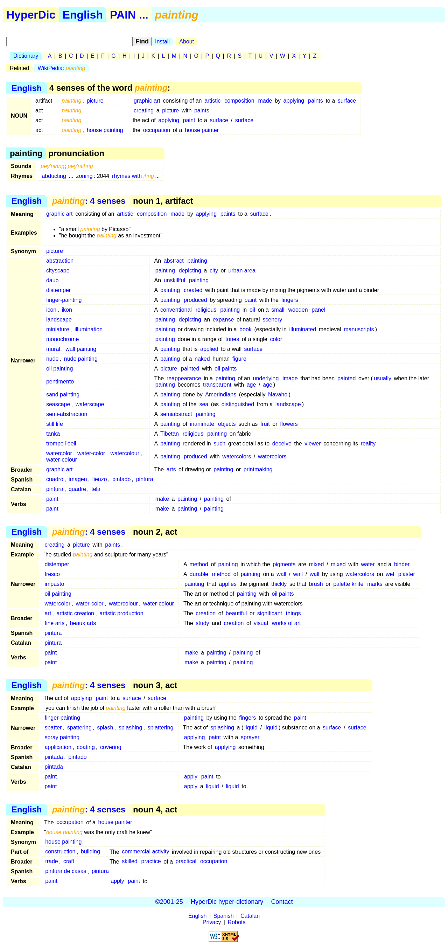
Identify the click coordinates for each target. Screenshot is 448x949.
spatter (53, 727)
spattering (79, 727)
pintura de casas (65, 871)
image (290, 378)
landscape (59, 320)
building (90, 852)
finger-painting (64, 300)
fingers (289, 300)
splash (105, 727)
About (186, 41)
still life (54, 424)
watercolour (124, 453)
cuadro (54, 479)
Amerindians (220, 394)
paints (315, 101)
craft (68, 862)
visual (261, 623)
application (57, 747)
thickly (279, 584)
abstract (174, 261)
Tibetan (169, 434)
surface (347, 101)
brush (316, 584)
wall (281, 574)
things (293, 613)
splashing (130, 727)
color (276, 339)
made (265, 101)
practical (186, 862)
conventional (176, 310)
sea (203, 404)
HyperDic (31, 14)
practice (151, 862)
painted (190, 369)
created (193, 290)
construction (60, 852)
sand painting (62, 394)
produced (195, 300)
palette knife (348, 584)
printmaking (258, 469)
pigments (284, 564)
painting (197, 261)
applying (294, 101)
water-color (91, 453)
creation (206, 613)
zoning (84, 176)
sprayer (250, 737)
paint (189, 120)
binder (402, 564)
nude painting (81, 359)
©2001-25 (169, 901)
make (162, 499)
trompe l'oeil (61, 443)
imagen (78, 479)
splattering (161, 727)
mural (53, 349)
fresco (52, 574)
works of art (286, 623)
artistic (212, 101)
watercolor (59, 453)
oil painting (59, 369)
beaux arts (83, 623)
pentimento (60, 382)
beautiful (236, 613)
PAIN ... (129, 14)
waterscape (90, 404)
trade (51, 862)
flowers (289, 424)
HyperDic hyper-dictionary (227, 901)
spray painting (61, 737)
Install (162, 41)
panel (318, 310)
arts (171, 469)
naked (202, 359)
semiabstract (176, 414)
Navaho (277, 394)
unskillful (174, 280)
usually (382, 378)
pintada (53, 757)
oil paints (226, 369)
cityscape (58, 270)
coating (86, 747)
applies (228, 584)
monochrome (62, 339)
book (245, 329)
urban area (241, 270)
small (277, 310)
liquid (250, 727)
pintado (121, 479)
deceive (282, 443)
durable (199, 574)
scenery (272, 320)
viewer (312, 443)
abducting (54, 176)
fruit (265, 424)
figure (239, 359)
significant (269, 613)
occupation (156, 130)
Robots (237, 922)
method (199, 564)
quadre (77, 489)
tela (95, 489)
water (367, 564)
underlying (266, 378)
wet (390, 574)
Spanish (224, 916)
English (83, 14)
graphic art (147, 101)
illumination (89, 329)
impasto (54, 584)
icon (51, 310)
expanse (223, 320)
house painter (202, 130)
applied (209, 349)
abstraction (60, 261)
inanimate (202, 424)
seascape (58, 404)
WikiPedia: (61, 68)
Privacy (212, 922)
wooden (298, 310)
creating (144, 110)
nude (52, 359)
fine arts (54, 623)
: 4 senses (88, 201)
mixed (316, 564)
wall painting (80, 349)
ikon (67, 310)
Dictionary (25, 56)
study (202, 623)
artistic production (121, 613)
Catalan (250, 916)
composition (239, 101)
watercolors (236, 456)
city (214, 270)
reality (368, 443)
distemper (58, 290)
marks (375, 584)
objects (227, 424)
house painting (105, 130)
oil (252, 310)
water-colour (61, 460)
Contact (282, 901)
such (219, 443)
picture (95, 101)
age (251, 385)
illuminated (302, 329)
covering (110, 747)
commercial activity (145, 852)
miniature (57, 329)
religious (206, 310)
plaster (406, 574)
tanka (53, 434)
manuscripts (359, 329)
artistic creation (75, 613)
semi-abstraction (66, 414)
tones (232, 339)
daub (52, 280)
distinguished (238, 404)
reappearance (184, 378)
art (47, 613)
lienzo (99, 479)
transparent (217, 385)
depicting (190, 270)
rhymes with (133, 176)
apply (190, 777)
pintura (144, 479)
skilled (129, 862)
